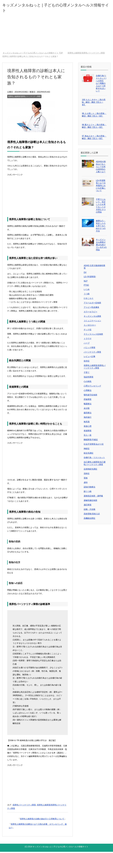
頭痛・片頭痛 (89, 511)
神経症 (86, 450)
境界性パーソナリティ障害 (24, 806)
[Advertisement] (56, 35)
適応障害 (87, 506)
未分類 (86, 409)
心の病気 (87, 383)
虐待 (86, 484)
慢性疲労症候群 (90, 396)
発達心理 (87, 427)
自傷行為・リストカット (94, 459)
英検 (86, 479)
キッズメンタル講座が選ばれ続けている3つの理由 (101, 246)
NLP (85, 282)
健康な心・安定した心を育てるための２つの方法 (101, 227)
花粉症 (86, 475)
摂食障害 (87, 401)
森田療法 (87, 414)
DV (85, 274)
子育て (86, 374)
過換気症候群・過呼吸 (93, 497)
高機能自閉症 (89, 519)
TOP (33, 54)
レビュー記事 (89, 358)
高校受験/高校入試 (92, 515)
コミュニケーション (92, 322)
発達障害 (87, 432)
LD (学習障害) (90, 278)
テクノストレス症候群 (93, 335)
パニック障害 (89, 349)
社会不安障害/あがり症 (93, 445)
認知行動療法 (89, 488)
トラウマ (87, 340)
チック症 (87, 331)
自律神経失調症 (90, 470)
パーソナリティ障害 (92, 353)
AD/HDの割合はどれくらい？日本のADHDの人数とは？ (101, 168)
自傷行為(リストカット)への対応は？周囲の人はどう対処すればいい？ (101, 84)
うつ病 (86, 295)
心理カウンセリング (92, 387)
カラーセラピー (90, 313)
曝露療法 (87, 405)
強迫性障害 (88, 378)
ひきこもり (88, 299)
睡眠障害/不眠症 (91, 441)
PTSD (86, 286)
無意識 (86, 423)
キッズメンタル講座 (92, 317)
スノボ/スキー (90, 326)
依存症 (86, 362)
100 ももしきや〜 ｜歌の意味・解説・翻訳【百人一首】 (94, 103)
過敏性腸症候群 (90, 502)
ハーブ (86, 344)
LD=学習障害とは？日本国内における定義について (101, 187)
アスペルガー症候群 (92, 304)
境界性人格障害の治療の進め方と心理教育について (42, 820)
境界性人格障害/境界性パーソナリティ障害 (24, 98)
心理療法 (87, 392)
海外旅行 (87, 418)
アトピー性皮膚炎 (91, 308)
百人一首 (87, 436)
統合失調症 (88, 454)
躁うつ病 (87, 493)
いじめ (86, 291)
